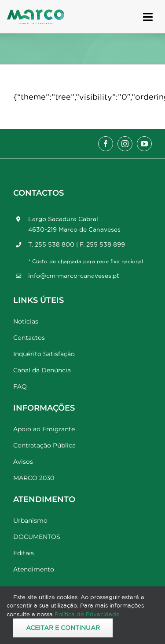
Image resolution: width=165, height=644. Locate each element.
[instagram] (124, 143)
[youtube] (144, 143)
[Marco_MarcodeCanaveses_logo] (35, 13)
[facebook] (105, 143)
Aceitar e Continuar (63, 627)
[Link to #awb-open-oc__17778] (148, 16)
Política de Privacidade (87, 614)
